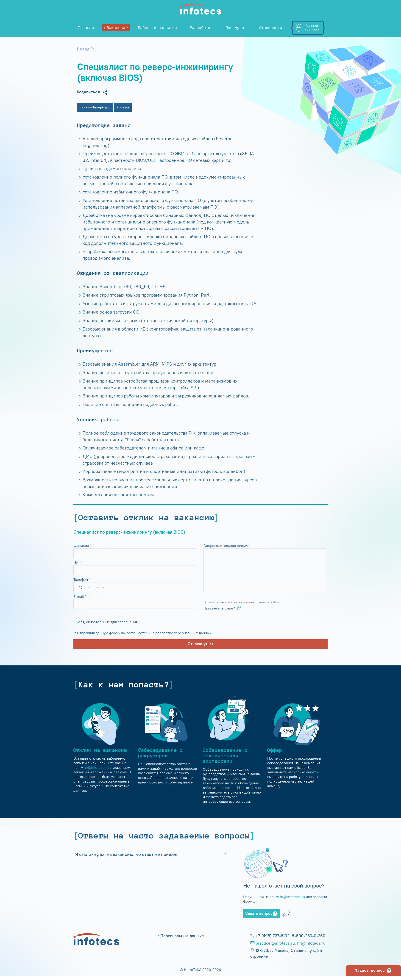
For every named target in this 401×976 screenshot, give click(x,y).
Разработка (201, 27)
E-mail (79, 596)
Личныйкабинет (312, 27)
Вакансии (116, 27)
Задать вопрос (261, 913)
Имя (78, 562)
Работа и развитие (157, 27)
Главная (86, 27)
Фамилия (82, 545)
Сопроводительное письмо (226, 545)
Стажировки (270, 27)
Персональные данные (182, 935)
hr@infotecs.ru (96, 767)
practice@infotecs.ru (275, 943)
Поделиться (92, 92)
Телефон (81, 579)
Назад (86, 49)
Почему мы (236, 27)
